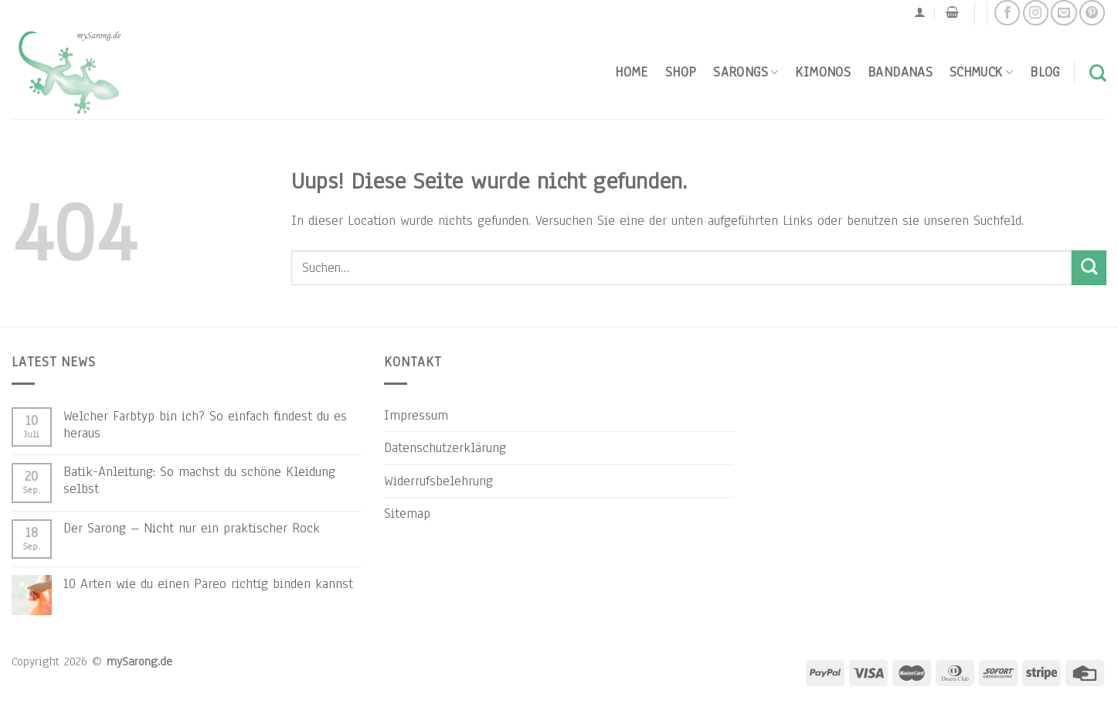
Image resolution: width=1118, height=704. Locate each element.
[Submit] (1089, 267)
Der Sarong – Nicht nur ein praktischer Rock (191, 527)
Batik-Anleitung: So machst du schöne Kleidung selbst (199, 480)
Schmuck (981, 72)
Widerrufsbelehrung (438, 480)
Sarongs (745, 72)
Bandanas (900, 72)
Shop (680, 72)
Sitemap (407, 513)
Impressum (416, 415)
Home (631, 72)
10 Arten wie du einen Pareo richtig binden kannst (208, 583)
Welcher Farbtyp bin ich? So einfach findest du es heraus (205, 424)
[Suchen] (1097, 72)
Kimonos (823, 72)
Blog (1044, 72)
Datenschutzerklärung (445, 447)
